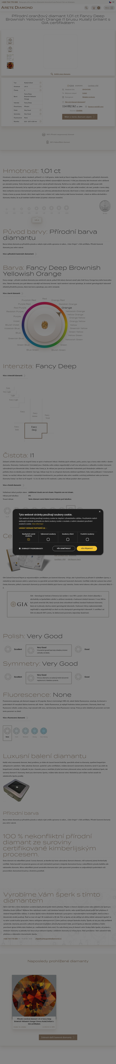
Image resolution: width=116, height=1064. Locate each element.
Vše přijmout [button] (87, 548)
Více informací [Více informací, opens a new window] (37, 524)
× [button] (99, 512)
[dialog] (58, 532)
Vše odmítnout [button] (64, 548)
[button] (58, 528)
